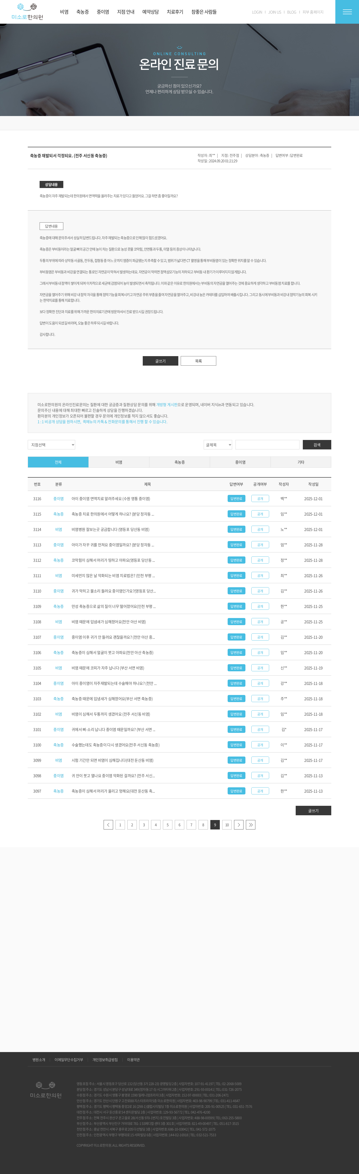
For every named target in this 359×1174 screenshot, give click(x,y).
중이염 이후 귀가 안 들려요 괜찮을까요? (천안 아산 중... (113, 637)
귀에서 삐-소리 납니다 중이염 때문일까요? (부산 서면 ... (113, 729)
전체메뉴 (347, 12)
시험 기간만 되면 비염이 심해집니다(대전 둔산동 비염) (112, 760)
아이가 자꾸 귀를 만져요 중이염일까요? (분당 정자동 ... (113, 544)
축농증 (180, 462)
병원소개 (38, 1059)
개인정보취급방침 (105, 1059)
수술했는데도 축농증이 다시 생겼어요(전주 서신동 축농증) (115, 745)
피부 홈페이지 (313, 12)
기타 (301, 462)
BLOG (291, 12)
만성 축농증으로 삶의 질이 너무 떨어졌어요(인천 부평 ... (114, 606)
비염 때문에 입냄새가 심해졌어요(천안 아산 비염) (109, 621)
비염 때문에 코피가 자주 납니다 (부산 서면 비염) (108, 668)
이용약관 (133, 1059)
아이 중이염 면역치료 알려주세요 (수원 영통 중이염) (111, 498)
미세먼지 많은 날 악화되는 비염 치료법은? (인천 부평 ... (113, 575)
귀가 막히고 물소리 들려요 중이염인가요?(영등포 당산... (114, 591)
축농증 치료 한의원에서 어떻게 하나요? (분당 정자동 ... (113, 514)
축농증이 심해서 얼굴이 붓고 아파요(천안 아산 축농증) (112, 652)
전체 (58, 462)
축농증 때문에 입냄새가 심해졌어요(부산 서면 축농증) (112, 698)
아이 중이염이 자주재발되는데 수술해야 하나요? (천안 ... (114, 683)
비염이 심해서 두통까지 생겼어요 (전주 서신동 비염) (111, 714)
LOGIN (257, 12)
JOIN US (274, 12)
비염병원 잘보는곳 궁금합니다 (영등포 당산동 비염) (110, 529)
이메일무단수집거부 (69, 1059)
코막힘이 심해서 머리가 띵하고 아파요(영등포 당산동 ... (113, 560)
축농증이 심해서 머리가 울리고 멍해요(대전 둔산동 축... (113, 791)
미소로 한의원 (27, 12)
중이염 (240, 462)
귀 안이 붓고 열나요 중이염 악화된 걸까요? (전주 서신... (113, 775)
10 (227, 824)
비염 (118, 462)
